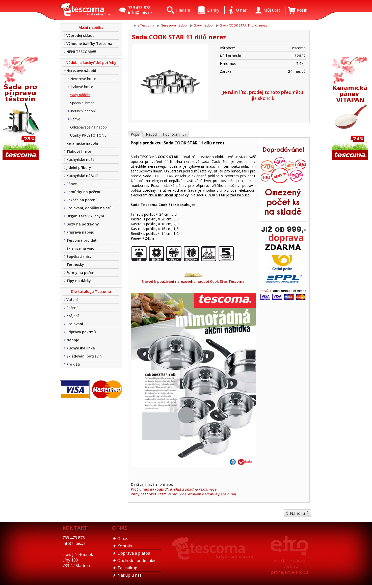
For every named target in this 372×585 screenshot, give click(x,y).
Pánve (75, 119)
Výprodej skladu (80, 35)
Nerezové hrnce (83, 78)
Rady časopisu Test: (183, 494)
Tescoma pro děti (82, 240)
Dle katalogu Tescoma (91, 291)
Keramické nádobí (82, 143)
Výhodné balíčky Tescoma (89, 43)
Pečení (71, 307)
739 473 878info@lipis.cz (140, 10)
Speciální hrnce (82, 102)
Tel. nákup (127, 568)
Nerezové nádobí (81, 70)
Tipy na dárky (78, 280)
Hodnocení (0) (174, 134)
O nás (122, 538)
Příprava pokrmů (81, 331)
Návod (151, 134)
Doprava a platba (133, 553)
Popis (135, 134)
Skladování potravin (84, 356)
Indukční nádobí (83, 111)
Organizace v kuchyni (85, 216)
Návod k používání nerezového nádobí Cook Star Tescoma (193, 279)
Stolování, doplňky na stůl (89, 208)
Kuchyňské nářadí (82, 175)
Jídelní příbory (78, 167)
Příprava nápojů (80, 232)
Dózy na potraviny (82, 224)
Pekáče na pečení (81, 199)
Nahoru (297, 513)
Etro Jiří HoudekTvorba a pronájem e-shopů (289, 566)
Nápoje (72, 340)
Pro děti (73, 364)
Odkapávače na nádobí (89, 127)
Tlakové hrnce (81, 86)
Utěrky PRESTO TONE (88, 135)
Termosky (75, 264)
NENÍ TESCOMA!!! (81, 51)
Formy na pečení (80, 272)
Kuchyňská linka (80, 348)
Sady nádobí (80, 94)
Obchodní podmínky (136, 560)
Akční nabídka (91, 27)
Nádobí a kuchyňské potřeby (91, 62)
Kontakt (124, 546)
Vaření (72, 299)
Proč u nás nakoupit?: (173, 489)
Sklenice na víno (80, 248)
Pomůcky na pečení (83, 191)
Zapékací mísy (79, 256)
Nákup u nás (129, 575)
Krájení (72, 315)
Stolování (74, 323)
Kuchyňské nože (80, 159)
